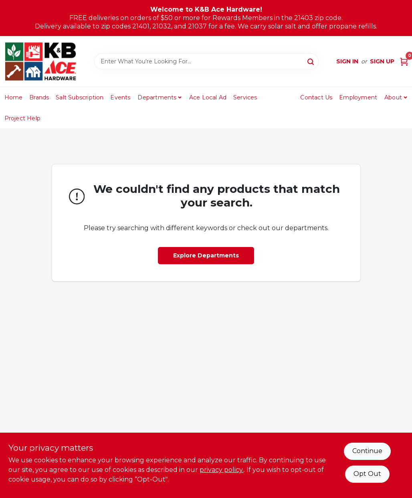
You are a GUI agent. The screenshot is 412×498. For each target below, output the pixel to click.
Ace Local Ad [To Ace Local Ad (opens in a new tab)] (207, 97)
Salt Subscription (79, 97)
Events (120, 97)
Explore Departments (206, 255)
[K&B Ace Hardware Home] (40, 61)
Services (245, 97)
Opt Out (367, 474)
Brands (39, 97)
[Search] (311, 61)
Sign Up (382, 61)
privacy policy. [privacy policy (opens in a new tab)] (222, 470)
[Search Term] (206, 61)
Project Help (22, 118)
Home (13, 97)
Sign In (347, 61)
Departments (156, 97)
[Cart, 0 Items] (404, 61)
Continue (367, 451)
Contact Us (316, 97)
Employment (358, 97)
